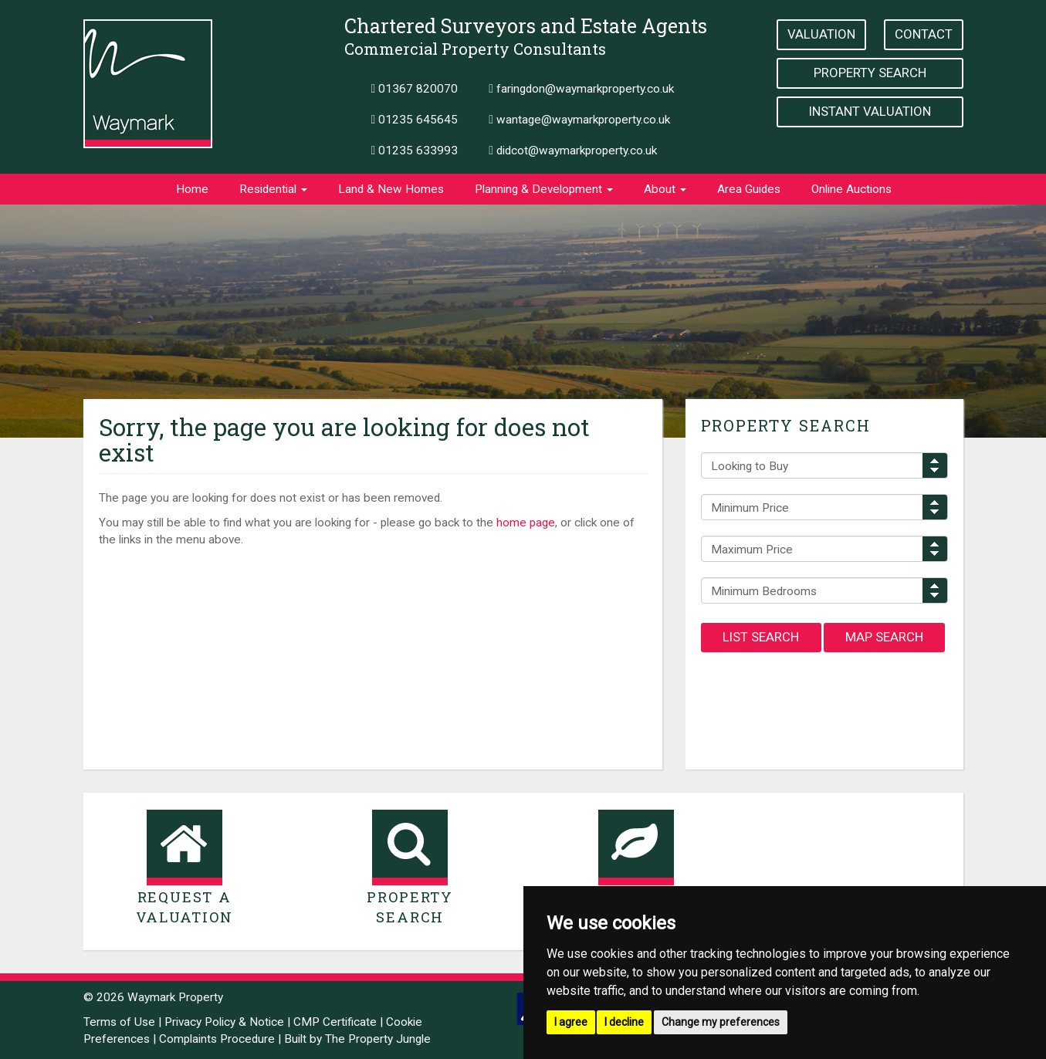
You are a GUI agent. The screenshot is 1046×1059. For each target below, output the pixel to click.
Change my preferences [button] (721, 1022)
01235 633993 (415, 150)
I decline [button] (624, 1022)
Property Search (870, 72)
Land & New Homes (391, 189)
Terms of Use (119, 1022)
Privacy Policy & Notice (224, 1022)
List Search (761, 637)
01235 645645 (415, 120)
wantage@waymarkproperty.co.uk (579, 120)
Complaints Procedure (217, 1039)
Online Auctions (851, 189)
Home (192, 189)
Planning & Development (544, 189)
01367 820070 (415, 89)
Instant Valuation (870, 111)
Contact (924, 34)
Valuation (821, 34)
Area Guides (748, 189)
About (665, 189)
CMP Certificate (335, 1022)
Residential (273, 189)
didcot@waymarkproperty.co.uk (573, 150)
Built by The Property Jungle (357, 1039)
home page (525, 523)
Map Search (884, 637)
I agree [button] (570, 1022)
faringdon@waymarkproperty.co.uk (581, 89)
